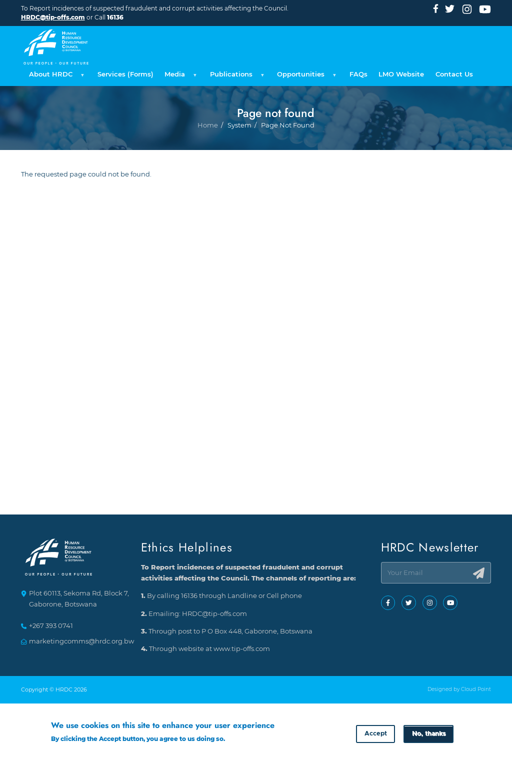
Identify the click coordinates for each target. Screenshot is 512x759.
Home (208, 159)
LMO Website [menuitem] (401, 74)
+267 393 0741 (51, 626)
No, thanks (429, 735)
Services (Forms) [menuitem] (126, 74)
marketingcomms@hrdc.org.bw (81, 641)
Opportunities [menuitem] (305, 77)
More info (241, 739)
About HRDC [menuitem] (55, 77)
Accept (375, 735)
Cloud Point (476, 689)
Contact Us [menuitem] (454, 74)
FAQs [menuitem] (359, 74)
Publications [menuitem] (235, 77)
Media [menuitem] (179, 77)
